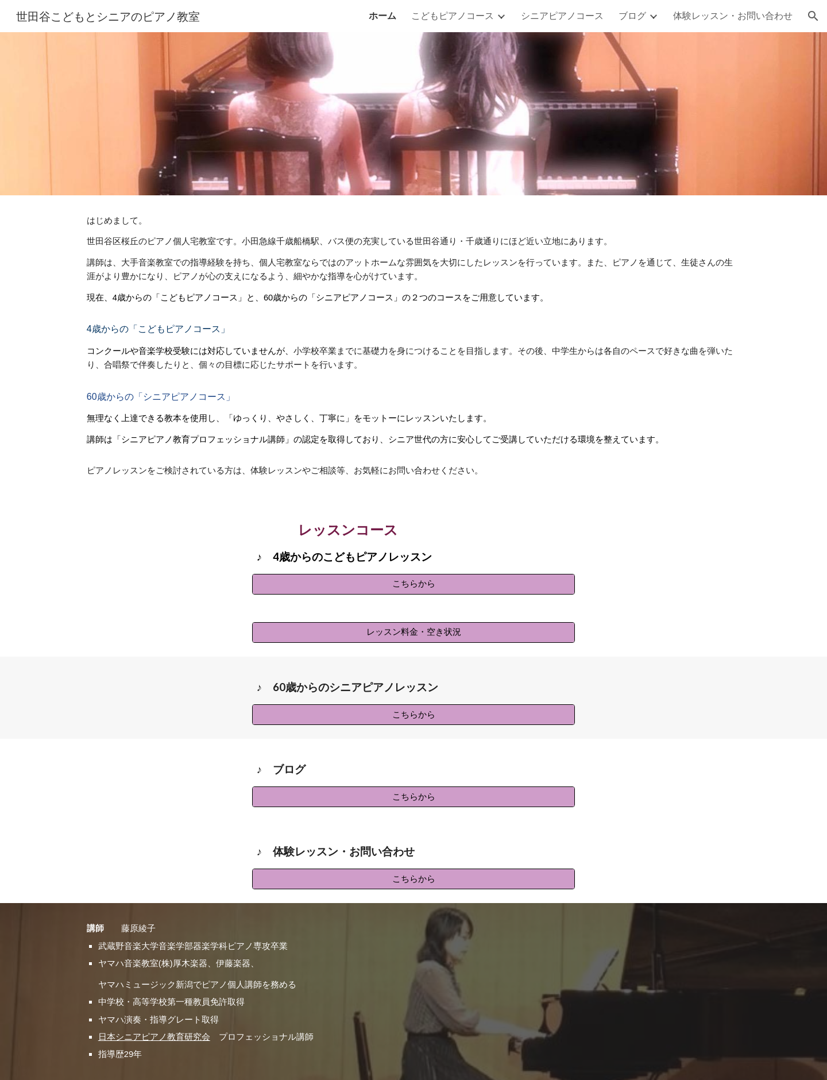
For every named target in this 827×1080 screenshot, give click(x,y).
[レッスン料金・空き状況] (413, 632)
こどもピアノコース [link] (452, 15)
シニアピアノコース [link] (562, 15)
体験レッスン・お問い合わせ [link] (733, 15)
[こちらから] (413, 584)
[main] (413, 346)
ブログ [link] (632, 15)
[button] (813, 16)
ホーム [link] (382, 15)
